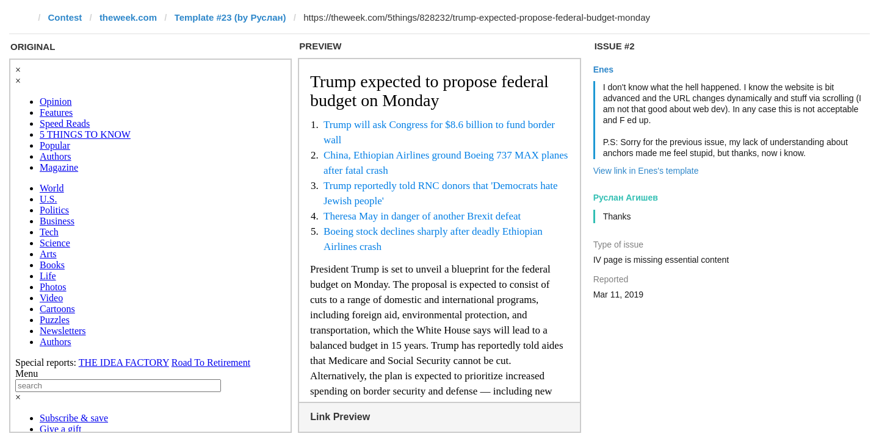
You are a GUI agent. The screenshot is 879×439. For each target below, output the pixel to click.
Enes (603, 69)
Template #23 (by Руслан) (230, 17)
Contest (65, 17)
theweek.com (128, 17)
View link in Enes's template (646, 171)
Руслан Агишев (625, 197)
